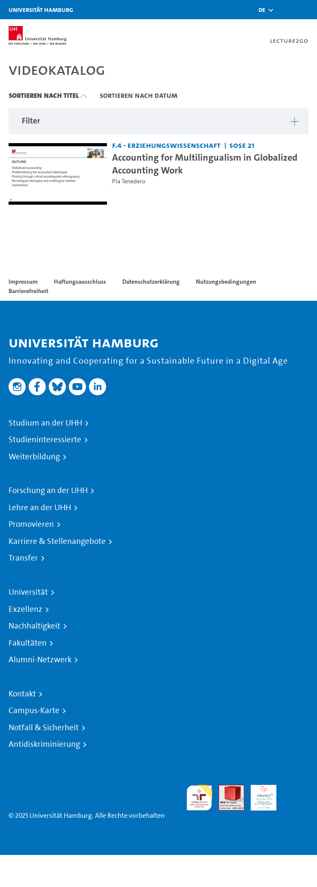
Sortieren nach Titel (44, 95)
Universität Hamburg (41, 9)
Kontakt (22, 693)
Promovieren (31, 524)
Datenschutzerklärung (151, 281)
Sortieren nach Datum (139, 95)
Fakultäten (28, 643)
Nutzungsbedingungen (226, 281)
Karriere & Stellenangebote (57, 541)
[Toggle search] (285, 9)
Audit (227, 789)
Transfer (23, 558)
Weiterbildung (34, 456)
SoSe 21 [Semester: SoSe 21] (242, 145)
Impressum (23, 281)
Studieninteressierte (45, 439)
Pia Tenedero (128, 181)
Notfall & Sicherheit (44, 727)
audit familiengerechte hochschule (199, 798)
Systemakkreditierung (295, 789)
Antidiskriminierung (44, 744)
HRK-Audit (259, 795)
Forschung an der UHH (48, 490)
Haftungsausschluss (80, 281)
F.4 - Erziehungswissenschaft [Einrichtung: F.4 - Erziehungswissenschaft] (166, 145)
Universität (28, 592)
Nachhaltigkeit (34, 625)
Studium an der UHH (45, 423)
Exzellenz (25, 609)
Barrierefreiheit (28, 291)
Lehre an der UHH (40, 507)
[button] (261, 10)
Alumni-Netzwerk (40, 659)
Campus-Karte (34, 710)
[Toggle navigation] (306, 9)
